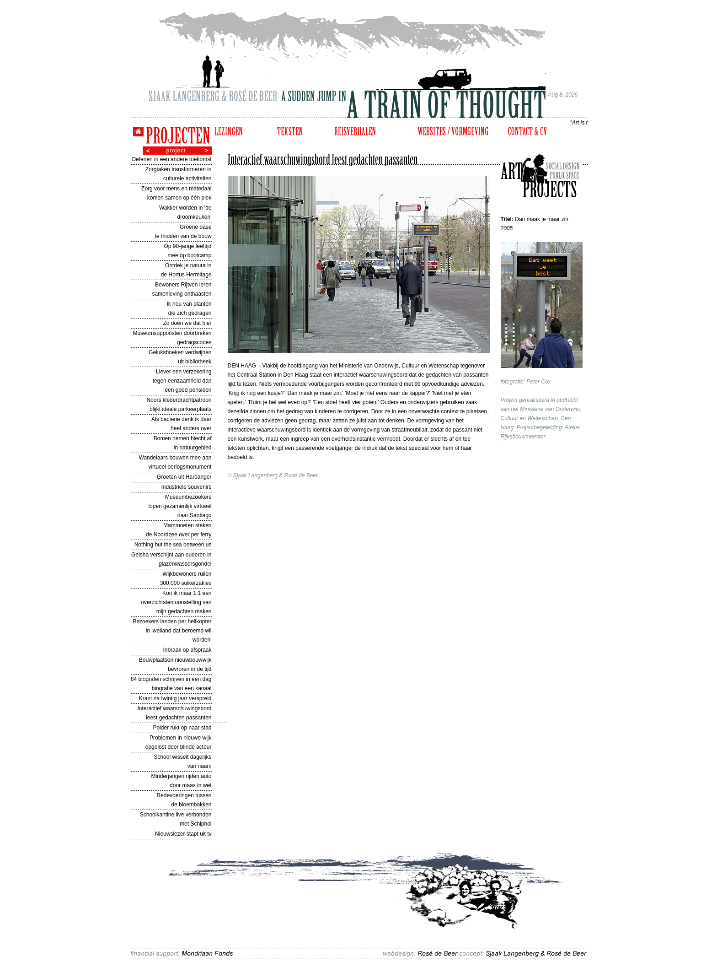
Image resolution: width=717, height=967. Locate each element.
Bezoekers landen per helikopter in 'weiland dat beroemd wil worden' (172, 630)
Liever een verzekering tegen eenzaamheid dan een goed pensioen (182, 380)
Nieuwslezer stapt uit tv (183, 834)
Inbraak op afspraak (187, 650)
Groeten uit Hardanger (184, 477)
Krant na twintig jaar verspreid (175, 698)
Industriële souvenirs (186, 487)
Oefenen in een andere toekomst (172, 159)
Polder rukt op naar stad (182, 727)
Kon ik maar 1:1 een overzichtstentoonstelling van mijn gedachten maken (176, 602)
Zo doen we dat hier (187, 323)
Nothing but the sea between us (173, 544)
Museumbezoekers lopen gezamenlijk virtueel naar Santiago (179, 506)
